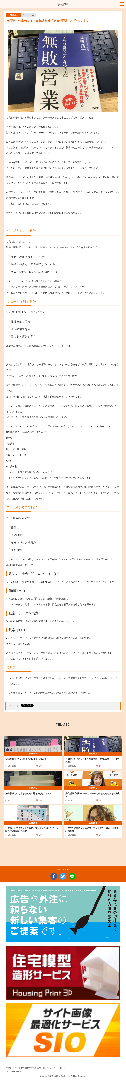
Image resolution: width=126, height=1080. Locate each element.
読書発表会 (14, 15)
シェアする (13, 705)
